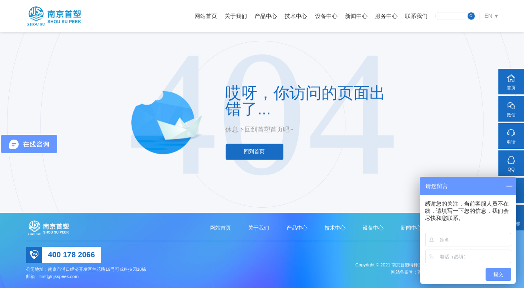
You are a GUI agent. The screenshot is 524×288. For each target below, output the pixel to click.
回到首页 (254, 152)
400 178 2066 (71, 254)
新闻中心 (356, 16)
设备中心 (326, 16)
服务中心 (386, 16)
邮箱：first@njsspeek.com (52, 276)
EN (488, 15)
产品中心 (266, 16)
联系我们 (416, 16)
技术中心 (296, 16)
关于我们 (236, 16)
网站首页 (206, 16)
